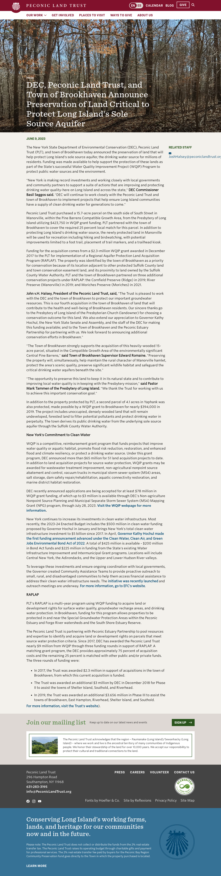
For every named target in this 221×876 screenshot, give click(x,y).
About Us (145, 15)
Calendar (154, 5)
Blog (170, 5)
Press (30, 77)
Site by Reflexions (137, 800)
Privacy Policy (166, 800)
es (139, 5)
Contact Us (184, 772)
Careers (137, 772)
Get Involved (63, 15)
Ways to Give (121, 15)
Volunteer (159, 772)
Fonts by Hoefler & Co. (102, 800)
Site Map (188, 800)
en (133, 5)
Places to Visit (92, 15)
